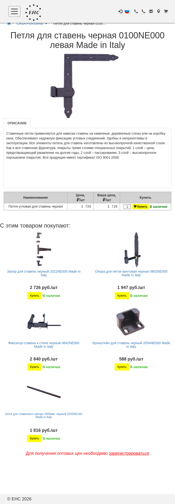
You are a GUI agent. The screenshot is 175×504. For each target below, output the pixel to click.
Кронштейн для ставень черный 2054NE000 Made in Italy (131, 344)
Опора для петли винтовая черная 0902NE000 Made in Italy (131, 273)
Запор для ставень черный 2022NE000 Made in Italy (43, 273)
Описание (17, 123)
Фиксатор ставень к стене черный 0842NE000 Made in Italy (43, 344)
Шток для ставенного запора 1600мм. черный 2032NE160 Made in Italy (43, 415)
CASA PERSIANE (30, 23)
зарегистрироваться (129, 453)
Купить (140, 206)
